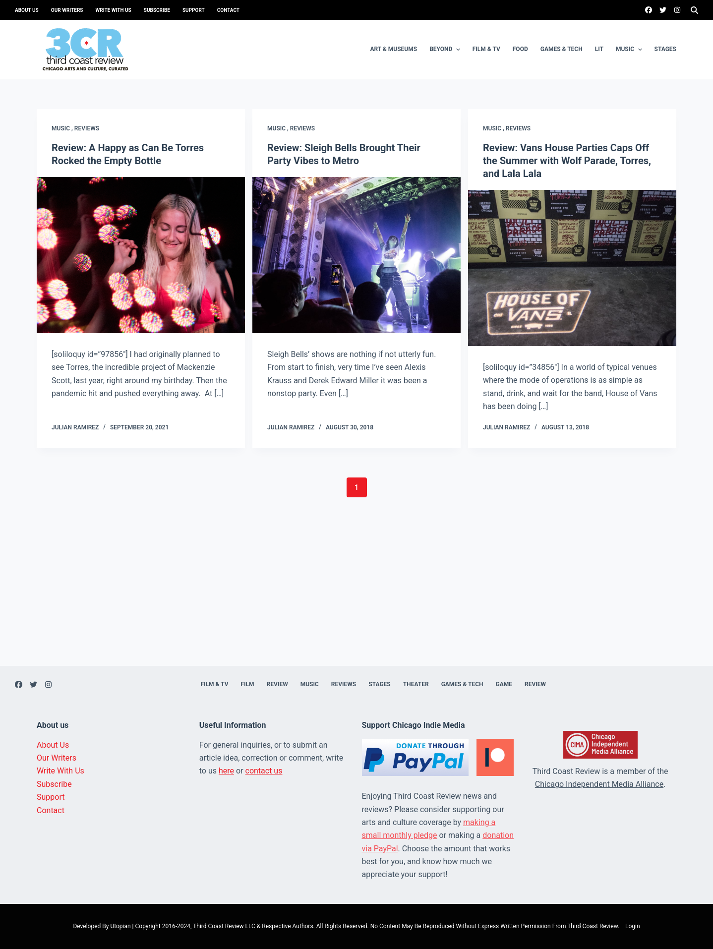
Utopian (120, 926)
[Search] (694, 10)
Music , (63, 128)
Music (630, 49)
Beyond (446, 49)
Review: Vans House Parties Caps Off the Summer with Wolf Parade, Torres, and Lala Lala (567, 160)
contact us (264, 770)
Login (632, 926)
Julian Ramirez (75, 427)
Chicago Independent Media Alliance (599, 784)
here (226, 770)
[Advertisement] (356, 596)
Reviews (86, 128)
